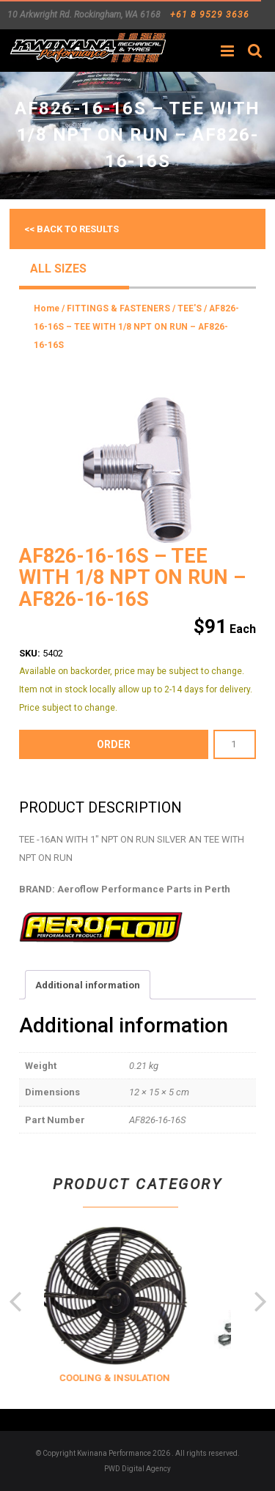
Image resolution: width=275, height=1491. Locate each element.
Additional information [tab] (87, 985)
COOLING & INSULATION (128, 1377)
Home (46, 308)
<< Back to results (71, 228)
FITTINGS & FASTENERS (118, 308)
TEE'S (189, 308)
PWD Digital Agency (137, 1469)
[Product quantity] (234, 744)
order (114, 744)
